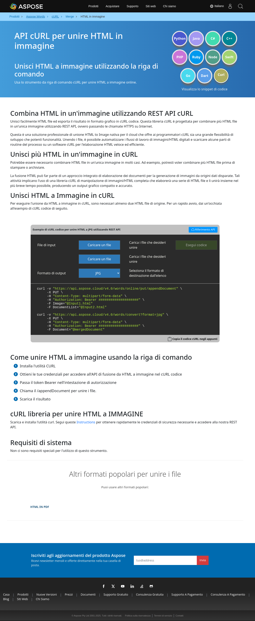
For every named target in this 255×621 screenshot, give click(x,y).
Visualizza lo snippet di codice (204, 89)
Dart (204, 75)
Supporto (132, 6)
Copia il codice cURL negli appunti (195, 339)
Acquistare (112, 6)
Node (212, 57)
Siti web (151, 6)
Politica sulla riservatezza (138, 615)
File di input (46, 245)
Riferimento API (202, 229)
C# (213, 38)
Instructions (86, 422)
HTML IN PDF (39, 507)
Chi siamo (169, 6)
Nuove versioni (46, 594)
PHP (179, 57)
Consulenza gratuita (150, 594)
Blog (6, 599)
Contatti (179, 615)
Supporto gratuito (116, 594)
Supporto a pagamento (187, 594)
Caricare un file (99, 245)
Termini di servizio (163, 615)
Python (180, 38)
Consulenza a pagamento (228, 594)
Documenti (88, 594)
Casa (6, 594)
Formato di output (51, 273)
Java (196, 38)
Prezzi (69, 594)
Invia (202, 560)
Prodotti (93, 6)
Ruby (196, 57)
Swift (229, 57)
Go (188, 75)
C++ (229, 38)
